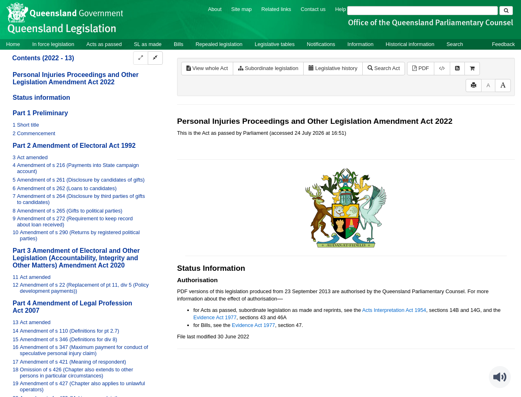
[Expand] (140, 58)
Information (361, 44)
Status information (41, 97)
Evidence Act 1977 (214, 317)
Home (13, 44)
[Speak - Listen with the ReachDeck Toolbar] (500, 377)
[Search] (422, 10)
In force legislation (53, 44)
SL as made (148, 44)
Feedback (503, 44)
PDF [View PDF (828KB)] (420, 68)
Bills (178, 44)
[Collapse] (155, 58)
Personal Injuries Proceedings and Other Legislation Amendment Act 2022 (75, 78)
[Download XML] (442, 68)
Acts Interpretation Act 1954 (394, 310)
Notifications (321, 44)
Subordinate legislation (268, 68)
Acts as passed (104, 44)
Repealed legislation (218, 44)
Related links (276, 9)
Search (455, 44)
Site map (241, 9)
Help (340, 9)
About (214, 9)
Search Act (384, 68)
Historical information (410, 44)
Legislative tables (275, 44)
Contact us (313, 9)
